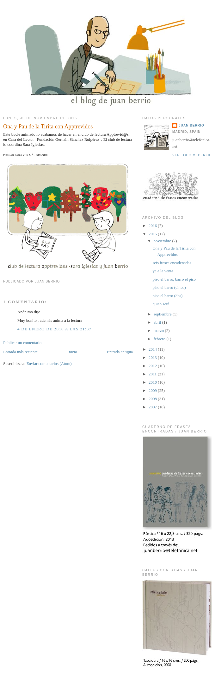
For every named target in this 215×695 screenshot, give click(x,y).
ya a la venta (162, 271)
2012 (153, 365)
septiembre (163, 314)
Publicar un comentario (22, 342)
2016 (153, 225)
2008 (153, 398)
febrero (160, 338)
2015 (153, 233)
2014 (153, 349)
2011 (153, 374)
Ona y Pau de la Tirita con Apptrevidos (48, 126)
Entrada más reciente (20, 351)
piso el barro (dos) (167, 295)
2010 (153, 382)
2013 (153, 357)
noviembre (163, 240)
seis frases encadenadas (171, 262)
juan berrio (191, 125)
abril (158, 322)
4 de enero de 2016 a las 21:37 (54, 329)
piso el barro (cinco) (169, 287)
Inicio (72, 351)
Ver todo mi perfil (191, 155)
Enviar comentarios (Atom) (49, 363)
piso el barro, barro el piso (173, 279)
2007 (153, 407)
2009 (153, 390)
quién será (160, 304)
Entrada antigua (120, 351)
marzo (159, 330)
